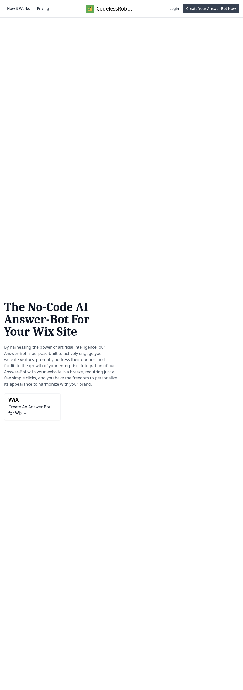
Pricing (43, 8)
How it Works (18, 8)
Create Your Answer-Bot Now (211, 8)
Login (174, 8)
